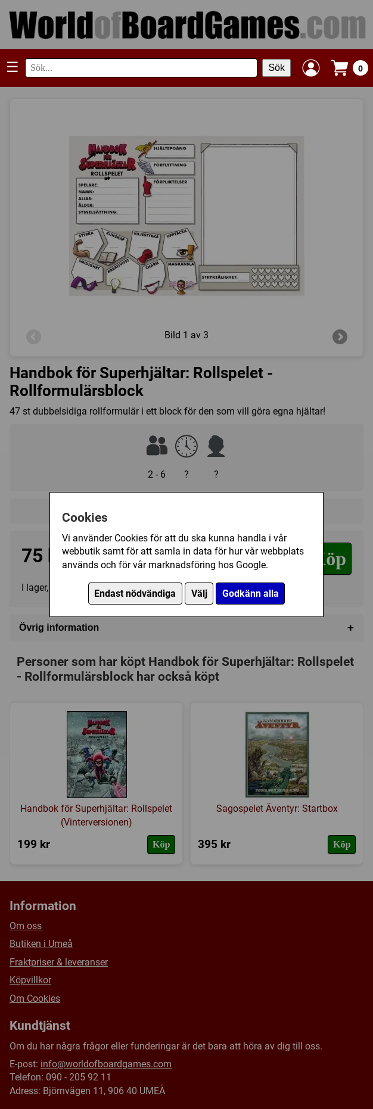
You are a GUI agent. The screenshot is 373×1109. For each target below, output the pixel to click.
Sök (276, 68)
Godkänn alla (250, 593)
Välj (199, 593)
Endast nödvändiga (135, 593)
